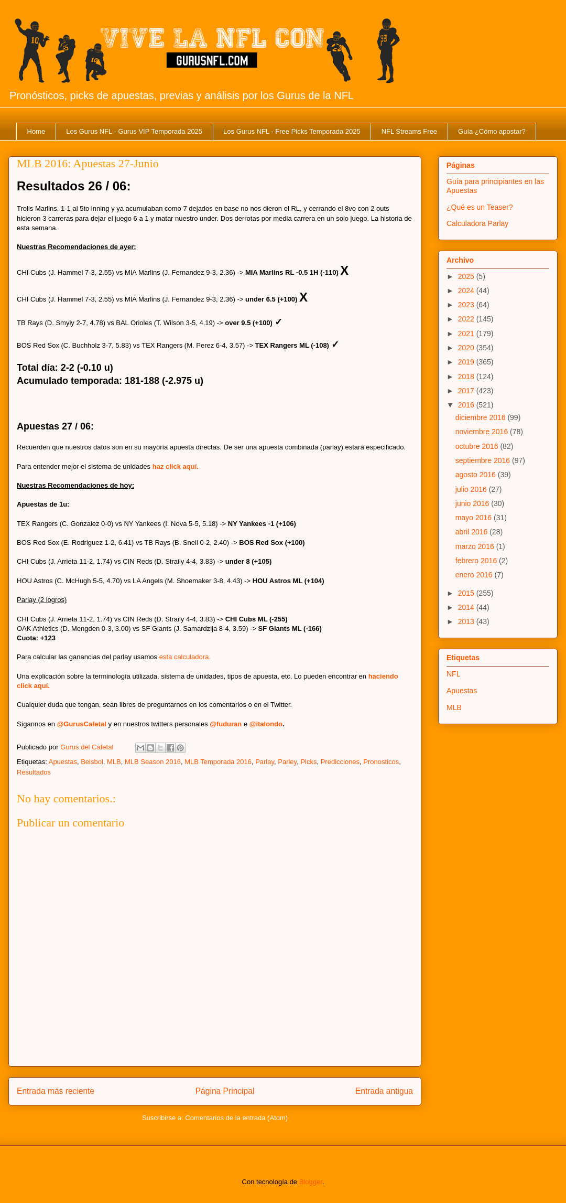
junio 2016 (473, 503)
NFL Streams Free (409, 131)
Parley (287, 762)
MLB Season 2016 (153, 762)
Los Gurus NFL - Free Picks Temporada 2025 (292, 131)
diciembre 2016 (481, 417)
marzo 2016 (475, 546)
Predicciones (340, 762)
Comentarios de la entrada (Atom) (236, 1118)
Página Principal (225, 1091)
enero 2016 (475, 575)
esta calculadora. (185, 657)
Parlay (264, 762)
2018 (467, 376)
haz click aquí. (176, 466)
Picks (308, 762)
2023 (467, 304)
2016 (467, 405)
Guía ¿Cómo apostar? (492, 131)
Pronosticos (381, 762)
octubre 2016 (477, 446)
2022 (467, 319)
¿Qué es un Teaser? (480, 207)
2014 (467, 607)
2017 (467, 390)
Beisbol (92, 762)
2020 (467, 347)
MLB (114, 762)
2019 (467, 362)
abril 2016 (472, 532)
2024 (467, 290)
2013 (467, 621)
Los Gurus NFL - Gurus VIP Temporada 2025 (134, 131)
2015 (467, 593)
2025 (467, 276)
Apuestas (63, 762)
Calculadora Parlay (477, 223)
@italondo (265, 724)
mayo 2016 (474, 517)
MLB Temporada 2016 (218, 762)
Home (36, 131)
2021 (467, 333)
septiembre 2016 (483, 460)
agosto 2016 (476, 474)
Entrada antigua (384, 1091)
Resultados (34, 772)
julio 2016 (472, 489)
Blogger (310, 1182)
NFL (453, 674)
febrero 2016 (477, 560)
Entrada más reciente (55, 1091)
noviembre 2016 (482, 431)
